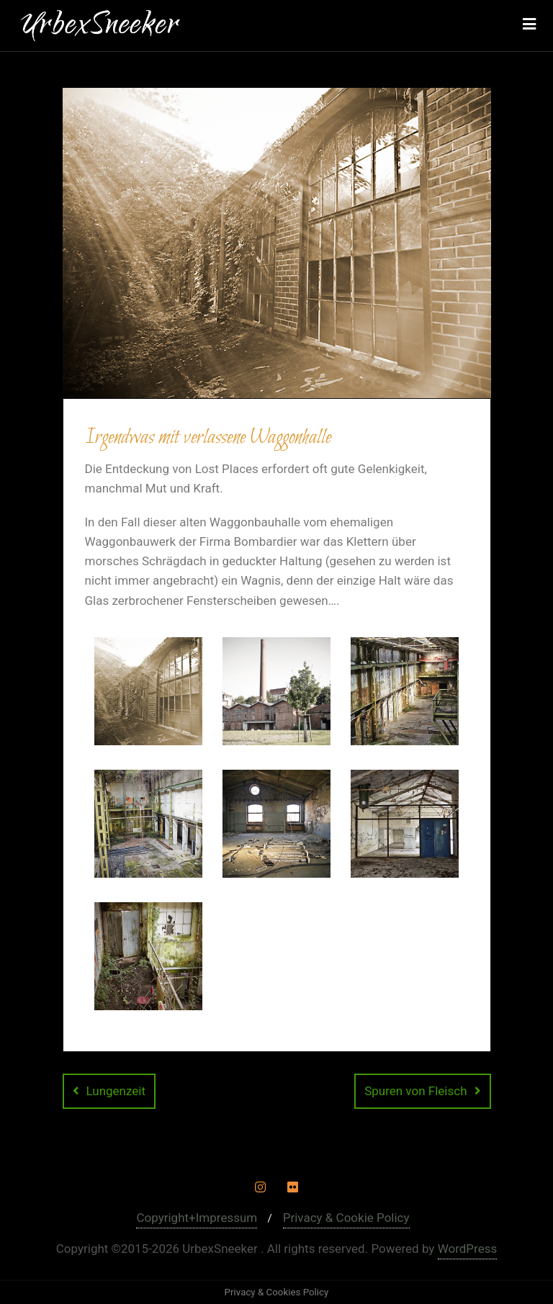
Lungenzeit (116, 1091)
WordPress (468, 1248)
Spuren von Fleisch (415, 1091)
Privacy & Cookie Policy (346, 1217)
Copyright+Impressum (196, 1217)
